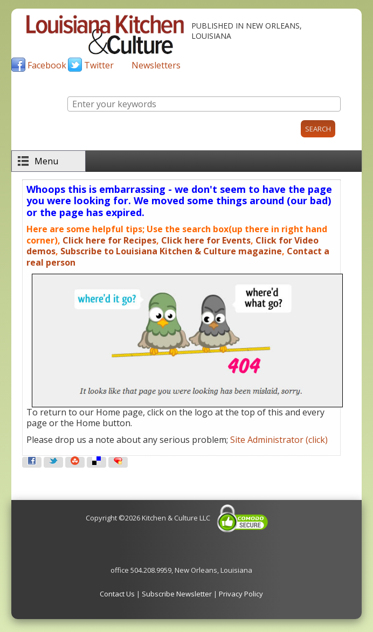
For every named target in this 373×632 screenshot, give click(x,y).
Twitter (99, 65)
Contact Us (117, 594)
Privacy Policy (241, 594)
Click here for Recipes (109, 240)
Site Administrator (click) (279, 440)
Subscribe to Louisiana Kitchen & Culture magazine (171, 251)
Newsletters (156, 65)
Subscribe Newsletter (177, 594)
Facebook (46, 65)
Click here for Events (206, 240)
